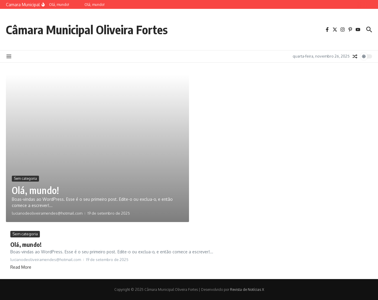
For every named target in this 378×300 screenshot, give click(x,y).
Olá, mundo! (35, 190)
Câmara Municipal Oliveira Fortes (87, 29)
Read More (20, 267)
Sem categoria (25, 178)
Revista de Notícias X (247, 289)
